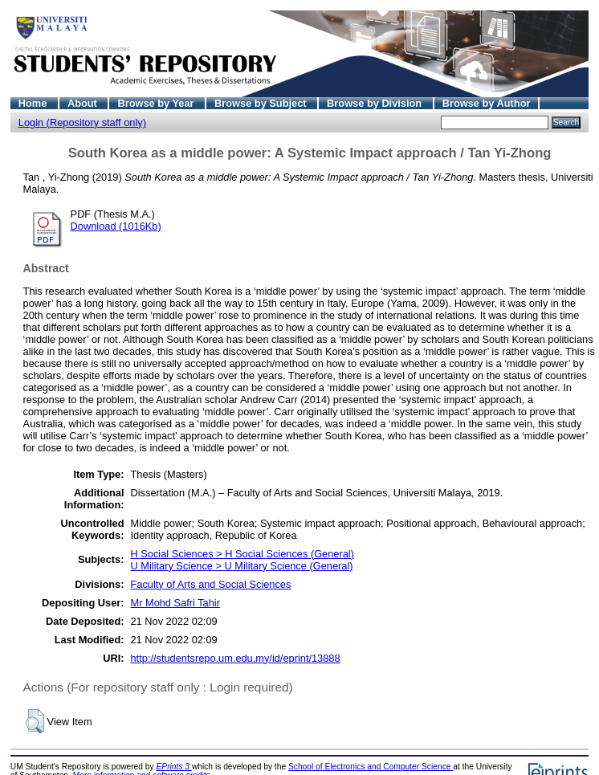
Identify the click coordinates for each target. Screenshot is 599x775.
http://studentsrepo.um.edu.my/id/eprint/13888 (235, 658)
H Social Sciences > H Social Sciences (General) (242, 554)
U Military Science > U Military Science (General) (242, 566)
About (83, 103)
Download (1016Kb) (116, 226)
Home (34, 103)
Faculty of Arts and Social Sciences (211, 584)
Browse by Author (486, 103)
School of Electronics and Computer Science (370, 766)
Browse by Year (157, 103)
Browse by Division (376, 103)
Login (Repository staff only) (82, 122)
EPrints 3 (174, 766)
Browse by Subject (261, 103)
